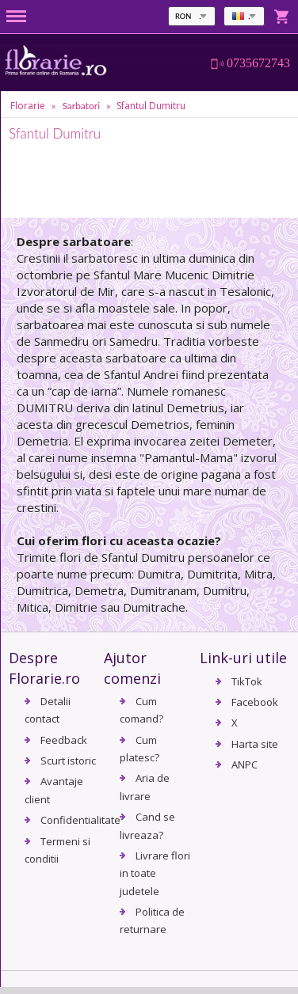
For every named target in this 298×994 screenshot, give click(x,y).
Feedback (63, 740)
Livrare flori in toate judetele (155, 873)
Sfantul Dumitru (151, 105)
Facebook (254, 702)
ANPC (244, 764)
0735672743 (258, 63)
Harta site (254, 744)
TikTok (246, 681)
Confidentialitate (80, 820)
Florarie (27, 105)
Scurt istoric (68, 760)
